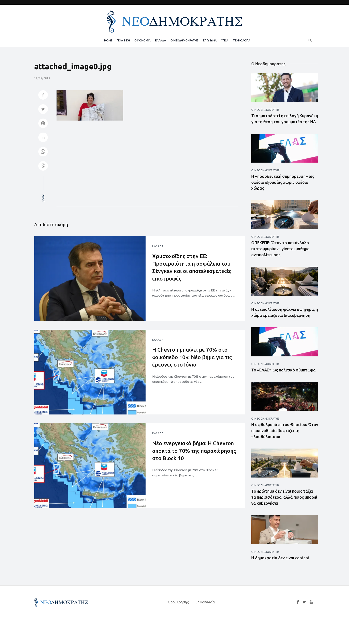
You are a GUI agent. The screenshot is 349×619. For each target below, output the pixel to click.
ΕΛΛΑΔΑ (160, 40)
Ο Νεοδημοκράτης (265, 109)
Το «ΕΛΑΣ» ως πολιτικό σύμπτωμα (283, 370)
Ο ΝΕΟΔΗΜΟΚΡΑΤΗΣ (184, 40)
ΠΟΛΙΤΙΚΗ (123, 40)
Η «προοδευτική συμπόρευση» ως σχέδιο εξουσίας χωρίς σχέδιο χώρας (282, 182)
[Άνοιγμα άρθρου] (90, 278)
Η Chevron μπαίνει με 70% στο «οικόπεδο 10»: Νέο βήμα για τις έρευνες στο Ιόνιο (192, 357)
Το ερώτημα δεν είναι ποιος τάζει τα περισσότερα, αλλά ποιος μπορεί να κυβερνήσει (284, 497)
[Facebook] (298, 602)
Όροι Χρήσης (178, 602)
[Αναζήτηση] (310, 40)
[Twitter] (304, 602)
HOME (108, 40)
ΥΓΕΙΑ (224, 40)
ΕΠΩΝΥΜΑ (210, 40)
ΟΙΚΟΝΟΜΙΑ (142, 40)
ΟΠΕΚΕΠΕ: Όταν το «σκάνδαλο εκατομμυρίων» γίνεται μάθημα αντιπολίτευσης (280, 248)
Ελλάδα (157, 246)
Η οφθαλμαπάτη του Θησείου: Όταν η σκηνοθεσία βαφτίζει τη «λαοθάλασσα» (284, 430)
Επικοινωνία (205, 602)
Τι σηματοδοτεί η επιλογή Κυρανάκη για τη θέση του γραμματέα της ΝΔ (284, 118)
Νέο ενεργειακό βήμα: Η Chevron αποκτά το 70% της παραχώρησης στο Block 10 (194, 450)
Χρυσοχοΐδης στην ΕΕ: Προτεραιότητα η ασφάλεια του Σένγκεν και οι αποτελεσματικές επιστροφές (191, 267)
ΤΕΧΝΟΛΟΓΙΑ (241, 40)
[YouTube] (311, 602)
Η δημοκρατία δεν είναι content (280, 557)
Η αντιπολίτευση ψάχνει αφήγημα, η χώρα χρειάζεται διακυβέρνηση (284, 312)
